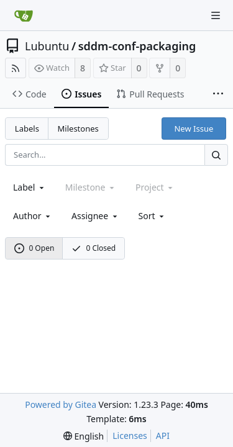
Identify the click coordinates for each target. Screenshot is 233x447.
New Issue (193, 128)
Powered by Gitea (60, 404)
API (163, 435)
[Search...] (216, 155)
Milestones (78, 128)
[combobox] (29, 187)
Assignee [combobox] (95, 216)
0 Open (34, 248)
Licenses (129, 435)
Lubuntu (47, 46)
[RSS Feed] (15, 68)
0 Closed (93, 248)
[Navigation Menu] (215, 15)
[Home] (23, 15)
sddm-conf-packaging (137, 46)
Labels (27, 128)
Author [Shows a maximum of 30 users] (32, 216)
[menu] (152, 215)
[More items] (218, 94)
